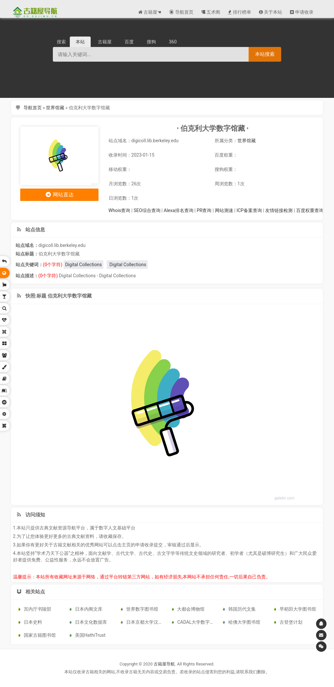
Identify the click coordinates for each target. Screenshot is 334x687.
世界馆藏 (55, 107)
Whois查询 (119, 210)
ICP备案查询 (249, 210)
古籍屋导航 (164, 664)
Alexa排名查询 (178, 210)
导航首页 (32, 107)
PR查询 (204, 210)
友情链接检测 (279, 210)
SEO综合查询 (147, 210)
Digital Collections (83, 264)
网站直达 (59, 194)
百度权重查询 (310, 210)
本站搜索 (265, 54)
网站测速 (224, 210)
